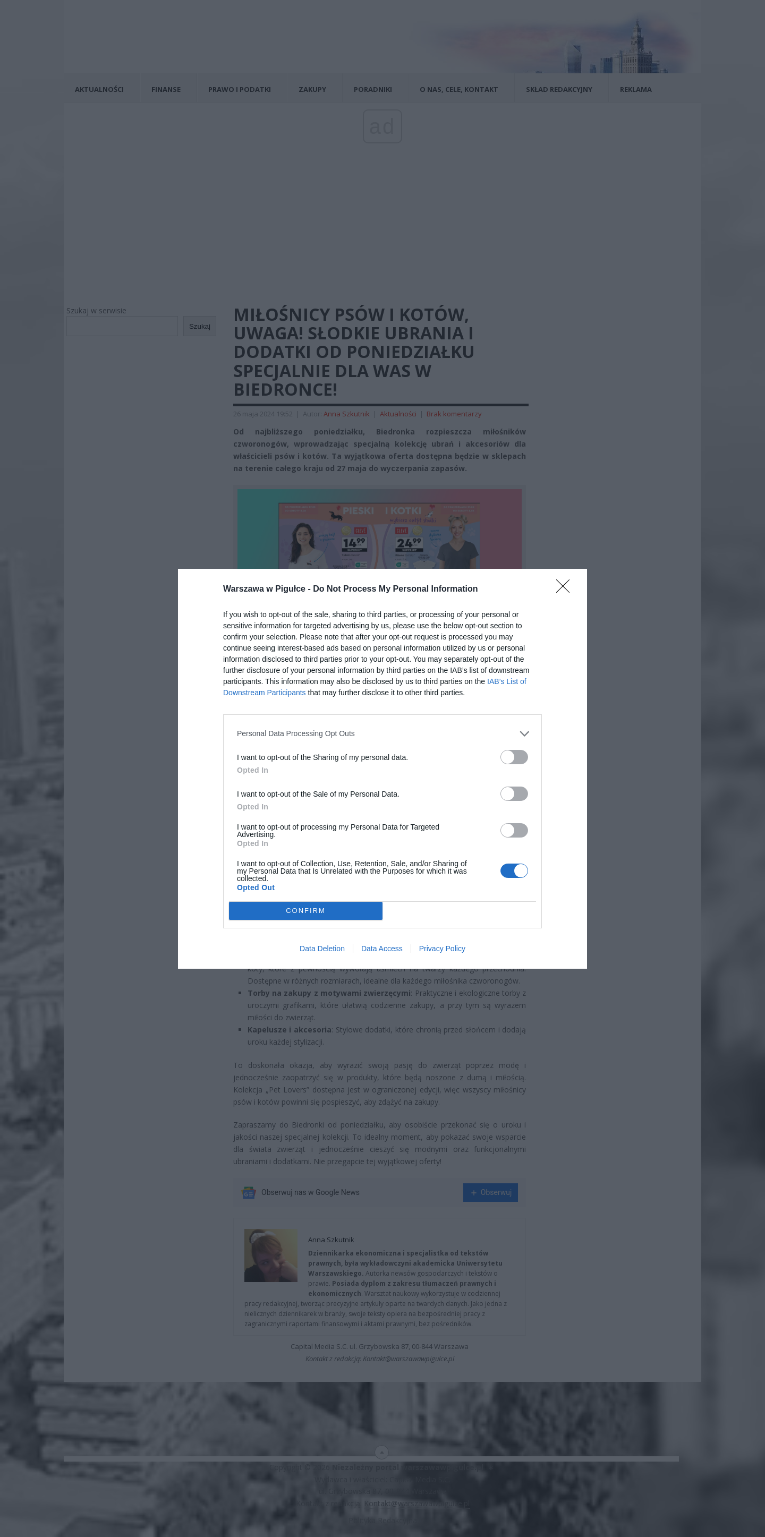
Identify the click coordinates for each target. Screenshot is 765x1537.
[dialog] (382, 769)
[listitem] (382, 733)
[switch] (514, 757)
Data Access (382, 948)
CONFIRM (306, 911)
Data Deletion (322, 948)
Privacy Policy (442, 948)
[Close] (566, 589)
